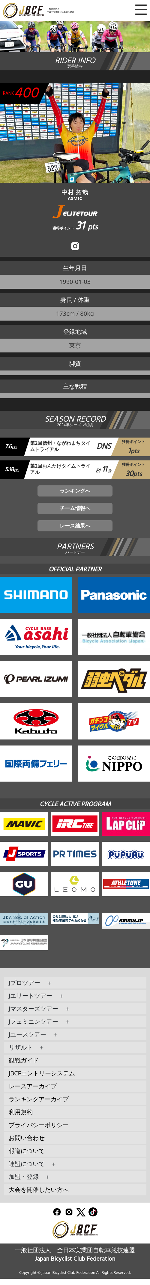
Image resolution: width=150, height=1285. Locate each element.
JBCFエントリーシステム (42, 1079)
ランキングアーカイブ (39, 1105)
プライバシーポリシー (39, 1131)
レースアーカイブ (33, 1092)
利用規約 (21, 1118)
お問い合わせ (27, 1144)
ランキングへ (75, 493)
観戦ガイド (24, 1066)
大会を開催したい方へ (39, 1195)
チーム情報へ (75, 512)
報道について (27, 1157)
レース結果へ (75, 531)
